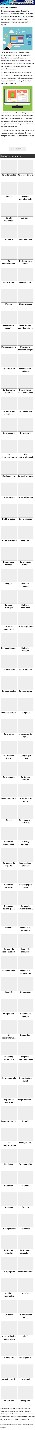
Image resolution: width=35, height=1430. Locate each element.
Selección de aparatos (9, 7)
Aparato (29, 1)
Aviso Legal (2, 1427)
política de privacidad (28, 1424)
